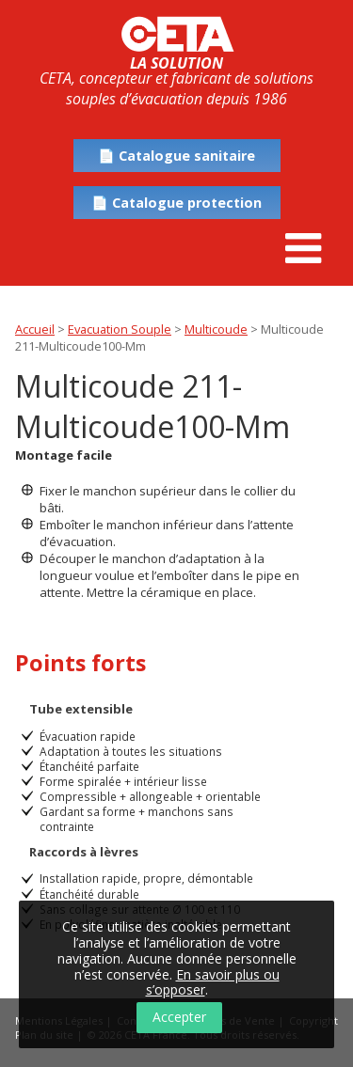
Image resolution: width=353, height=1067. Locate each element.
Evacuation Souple (119, 329)
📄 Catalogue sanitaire (176, 156)
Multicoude (216, 329)
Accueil (35, 329)
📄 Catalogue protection (176, 203)
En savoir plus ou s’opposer (213, 982)
